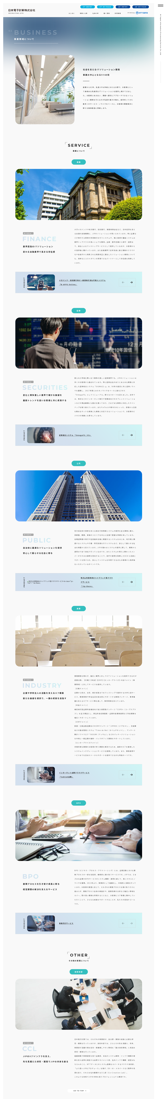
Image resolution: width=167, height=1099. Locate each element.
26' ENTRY (123, 7)
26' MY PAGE (140, 7)
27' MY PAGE (105, 7)
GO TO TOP (79, 1091)
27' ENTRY (87, 7)
